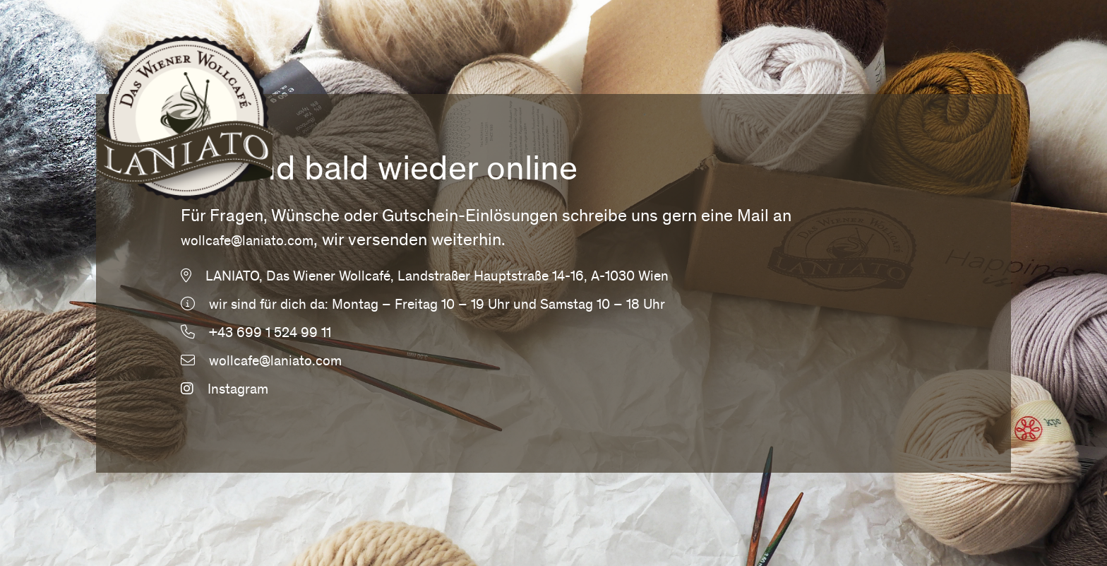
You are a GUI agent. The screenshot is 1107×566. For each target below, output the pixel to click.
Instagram (224, 391)
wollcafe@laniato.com (247, 242)
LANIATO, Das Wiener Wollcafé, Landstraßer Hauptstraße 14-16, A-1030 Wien (437, 278)
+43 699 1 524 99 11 (270, 334)
